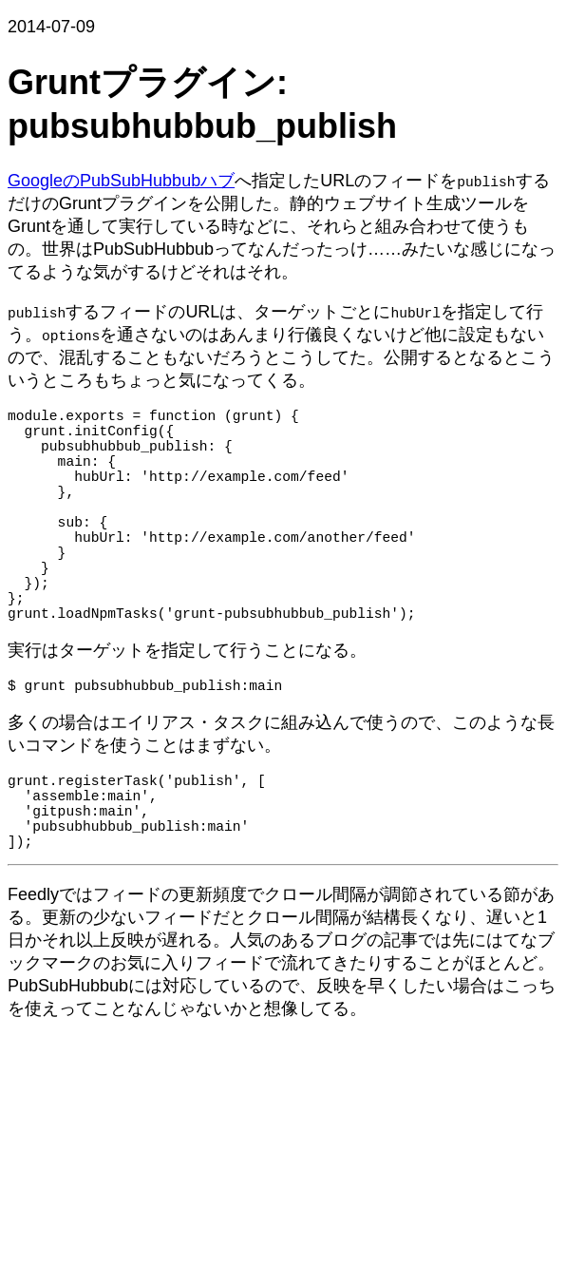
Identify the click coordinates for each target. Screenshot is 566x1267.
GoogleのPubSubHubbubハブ (121, 180)
